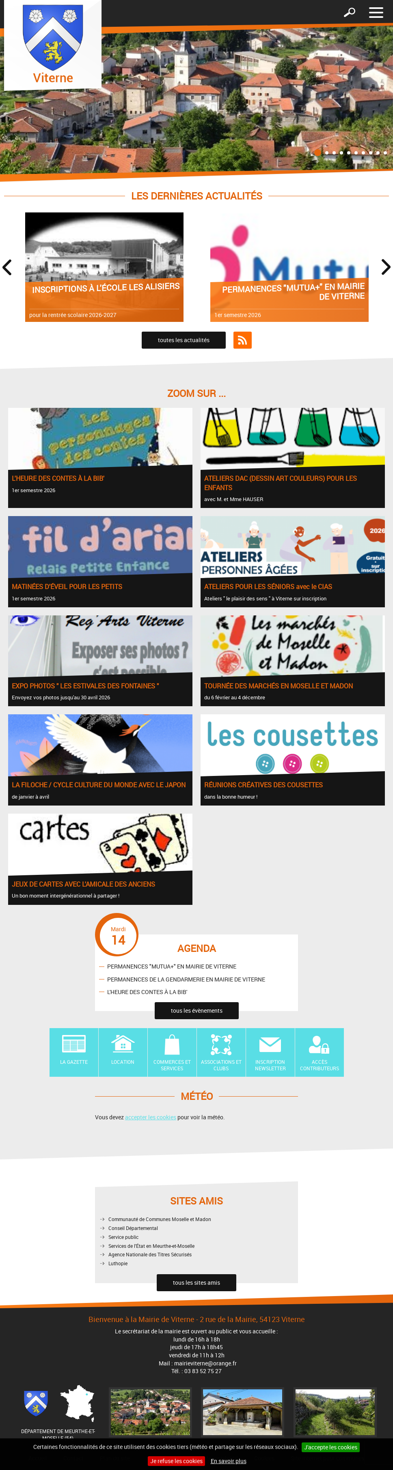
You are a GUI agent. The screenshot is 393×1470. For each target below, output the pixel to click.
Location (122, 1062)
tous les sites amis (196, 1282)
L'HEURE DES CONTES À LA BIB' (147, 991)
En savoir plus (228, 1461)
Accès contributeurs (319, 1065)
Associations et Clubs (221, 1065)
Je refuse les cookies (176, 1461)
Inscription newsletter (270, 1065)
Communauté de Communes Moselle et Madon (159, 1219)
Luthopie (117, 1263)
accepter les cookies (150, 1117)
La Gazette (74, 1062)
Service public (123, 1237)
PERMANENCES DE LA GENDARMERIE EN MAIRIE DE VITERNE (186, 979)
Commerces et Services (172, 1065)
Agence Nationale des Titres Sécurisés (150, 1254)
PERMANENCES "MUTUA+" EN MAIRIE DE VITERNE (171, 966)
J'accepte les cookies (330, 1447)
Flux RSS (242, 340)
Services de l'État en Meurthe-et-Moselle (151, 1246)
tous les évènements (196, 1010)
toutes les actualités (183, 340)
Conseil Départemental (133, 1228)
